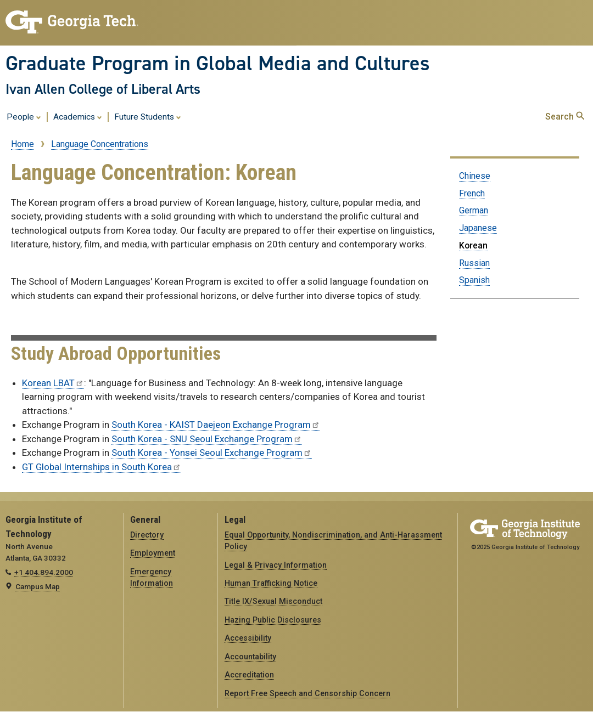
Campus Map (37, 586)
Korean (473, 245)
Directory (147, 534)
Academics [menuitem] (77, 116)
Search (564, 116)
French (472, 193)
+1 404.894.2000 (43, 572)
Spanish (474, 280)
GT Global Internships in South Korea (101, 466)
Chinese (474, 176)
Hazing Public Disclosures (273, 619)
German (473, 210)
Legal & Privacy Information (276, 565)
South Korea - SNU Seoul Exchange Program (206, 438)
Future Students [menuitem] (147, 116)
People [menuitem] (24, 116)
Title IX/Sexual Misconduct (273, 601)
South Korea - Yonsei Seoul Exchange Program (211, 452)
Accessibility (248, 638)
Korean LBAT (53, 382)
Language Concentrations (99, 144)
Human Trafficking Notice (271, 583)
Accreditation (249, 674)
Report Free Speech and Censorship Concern (307, 693)
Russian (474, 263)
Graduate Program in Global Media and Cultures (217, 63)
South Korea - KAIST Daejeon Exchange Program (215, 424)
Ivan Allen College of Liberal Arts (102, 89)
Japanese (478, 228)
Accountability (250, 656)
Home (22, 144)
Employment (152, 553)
